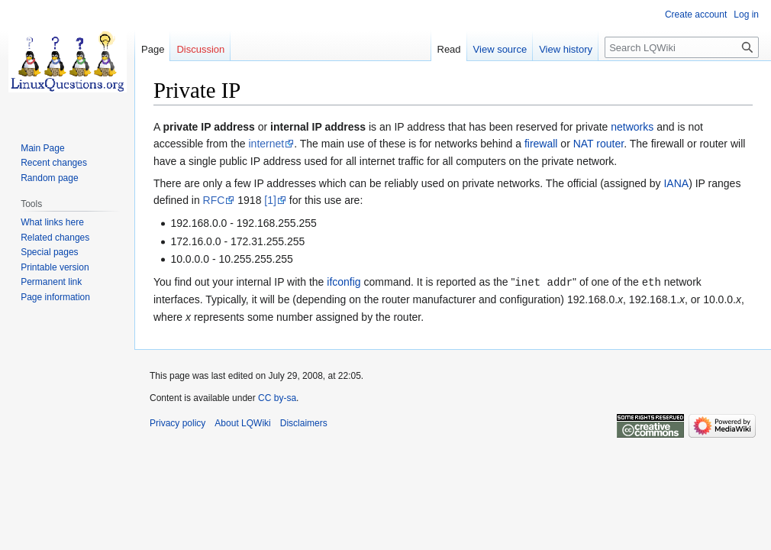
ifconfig (343, 282)
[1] (270, 200)
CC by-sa (277, 397)
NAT (583, 144)
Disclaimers (303, 422)
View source (500, 49)
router (610, 144)
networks (632, 127)
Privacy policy (177, 422)
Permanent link (51, 282)
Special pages (49, 252)
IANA (676, 183)
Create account (696, 14)
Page (152, 49)
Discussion (200, 49)
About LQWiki (242, 422)
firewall (541, 144)
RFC (214, 200)
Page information (55, 297)
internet (267, 144)
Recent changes (54, 162)
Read (449, 49)
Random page (49, 178)
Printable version (55, 267)
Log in (746, 14)
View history (565, 49)
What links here (52, 222)
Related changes (55, 237)
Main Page (42, 148)
